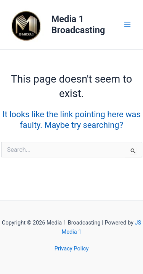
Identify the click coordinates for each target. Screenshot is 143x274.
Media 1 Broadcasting (78, 24)
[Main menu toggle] (127, 25)
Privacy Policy (72, 248)
